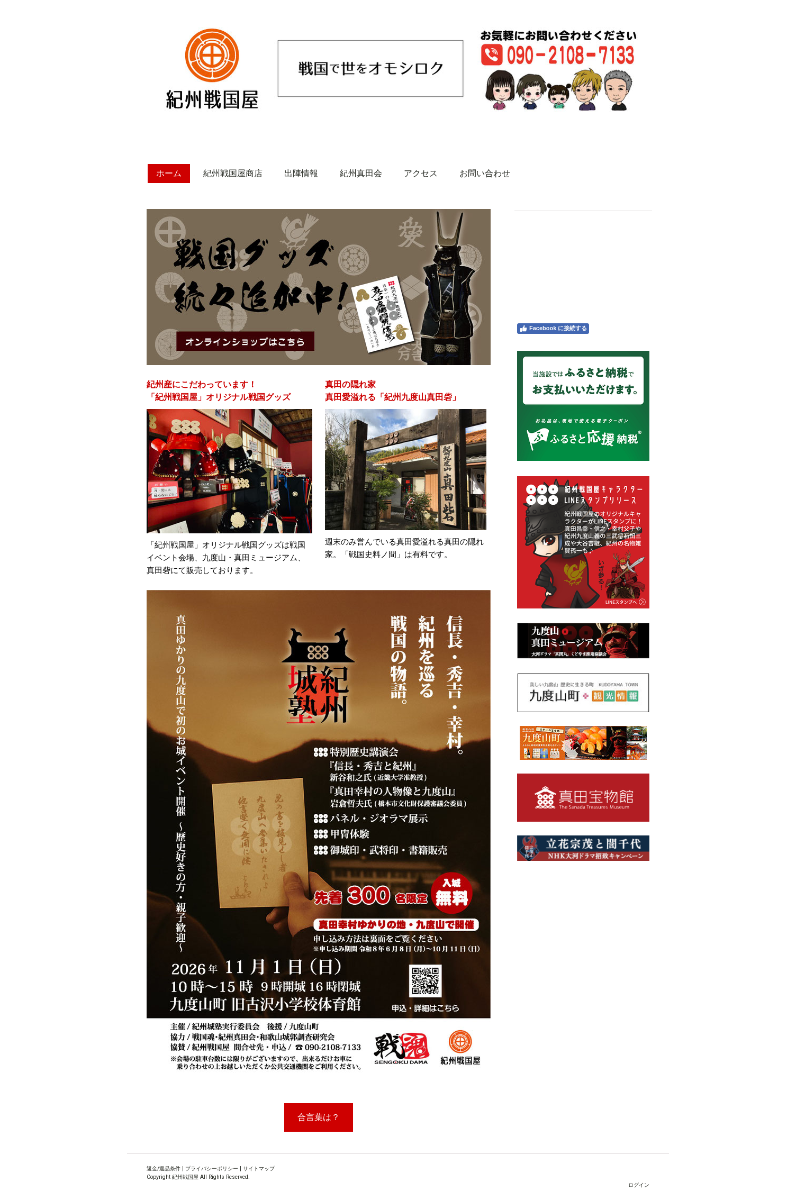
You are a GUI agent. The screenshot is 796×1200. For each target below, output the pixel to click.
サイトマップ (259, 1168)
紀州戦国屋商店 (233, 173)
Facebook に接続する (553, 328)
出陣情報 (301, 173)
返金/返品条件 (163, 1168)
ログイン (638, 1184)
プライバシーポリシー (211, 1168)
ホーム (169, 173)
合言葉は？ (318, 1117)
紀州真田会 (361, 173)
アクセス (421, 173)
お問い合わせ (484, 173)
